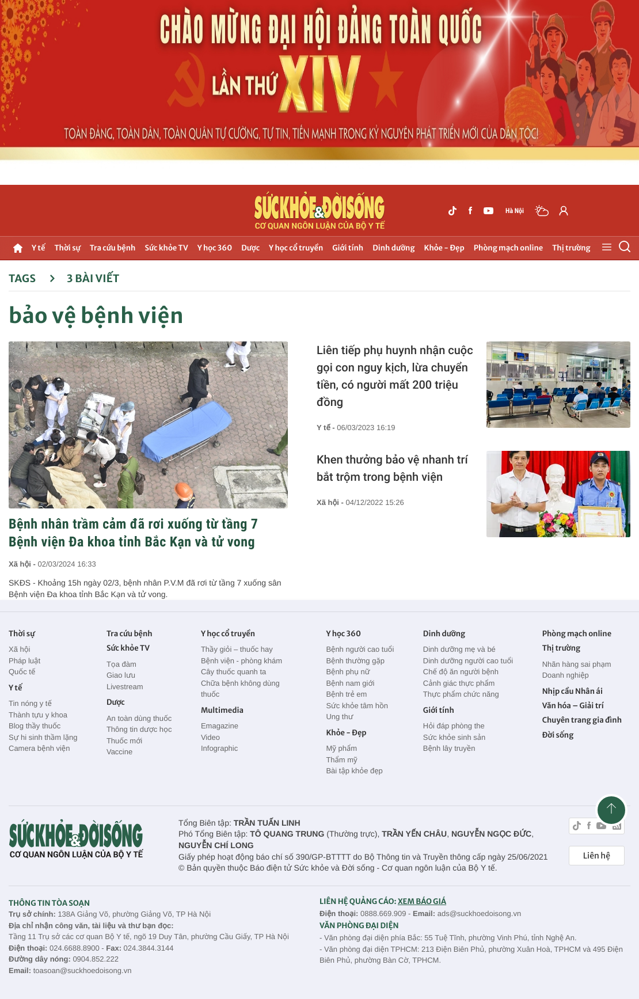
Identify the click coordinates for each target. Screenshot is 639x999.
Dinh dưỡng (393, 248)
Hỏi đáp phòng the (454, 725)
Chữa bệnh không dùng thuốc (240, 689)
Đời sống (558, 735)
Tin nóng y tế (30, 703)
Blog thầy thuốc (34, 725)
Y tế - (327, 427)
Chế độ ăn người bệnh (461, 671)
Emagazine (219, 725)
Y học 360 (215, 248)
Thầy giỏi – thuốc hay (237, 649)
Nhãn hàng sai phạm (576, 664)
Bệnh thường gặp (355, 660)
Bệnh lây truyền (449, 748)
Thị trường (571, 248)
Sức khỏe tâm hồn (357, 705)
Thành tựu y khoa (38, 715)
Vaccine (119, 751)
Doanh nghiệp (565, 675)
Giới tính (347, 248)
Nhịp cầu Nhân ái (572, 691)
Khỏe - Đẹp (444, 248)
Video (210, 737)
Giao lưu (120, 675)
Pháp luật (24, 660)
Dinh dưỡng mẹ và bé (459, 649)
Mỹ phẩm (341, 748)
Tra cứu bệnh (113, 248)
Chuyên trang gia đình (582, 720)
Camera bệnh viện (39, 748)
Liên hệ (596, 855)
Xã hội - (23, 564)
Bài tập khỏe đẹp (354, 770)
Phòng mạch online (508, 248)
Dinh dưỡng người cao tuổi (468, 660)
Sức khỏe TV (166, 248)
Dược (250, 248)
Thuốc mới (124, 740)
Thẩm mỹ (341, 759)
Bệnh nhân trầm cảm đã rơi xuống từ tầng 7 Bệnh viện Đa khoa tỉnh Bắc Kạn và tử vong (133, 533)
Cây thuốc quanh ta (233, 671)
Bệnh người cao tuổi (360, 649)
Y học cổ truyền (296, 248)
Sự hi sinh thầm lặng (43, 737)
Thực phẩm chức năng (461, 694)
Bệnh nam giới (350, 683)
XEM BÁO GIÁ (422, 901)
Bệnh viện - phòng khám (241, 660)
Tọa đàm (121, 664)
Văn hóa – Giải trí (573, 705)
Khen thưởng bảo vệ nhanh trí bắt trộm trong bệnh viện (392, 468)
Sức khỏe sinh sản (454, 737)
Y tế (38, 248)
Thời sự (67, 248)
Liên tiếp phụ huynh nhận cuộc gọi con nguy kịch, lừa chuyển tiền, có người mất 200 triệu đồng (395, 376)
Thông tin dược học (139, 729)
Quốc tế (22, 671)
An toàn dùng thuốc (139, 718)
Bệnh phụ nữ (348, 671)
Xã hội (20, 649)
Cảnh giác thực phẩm (459, 683)
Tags (32, 278)
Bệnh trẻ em (346, 694)
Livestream (124, 686)
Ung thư (339, 716)
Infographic (219, 748)
